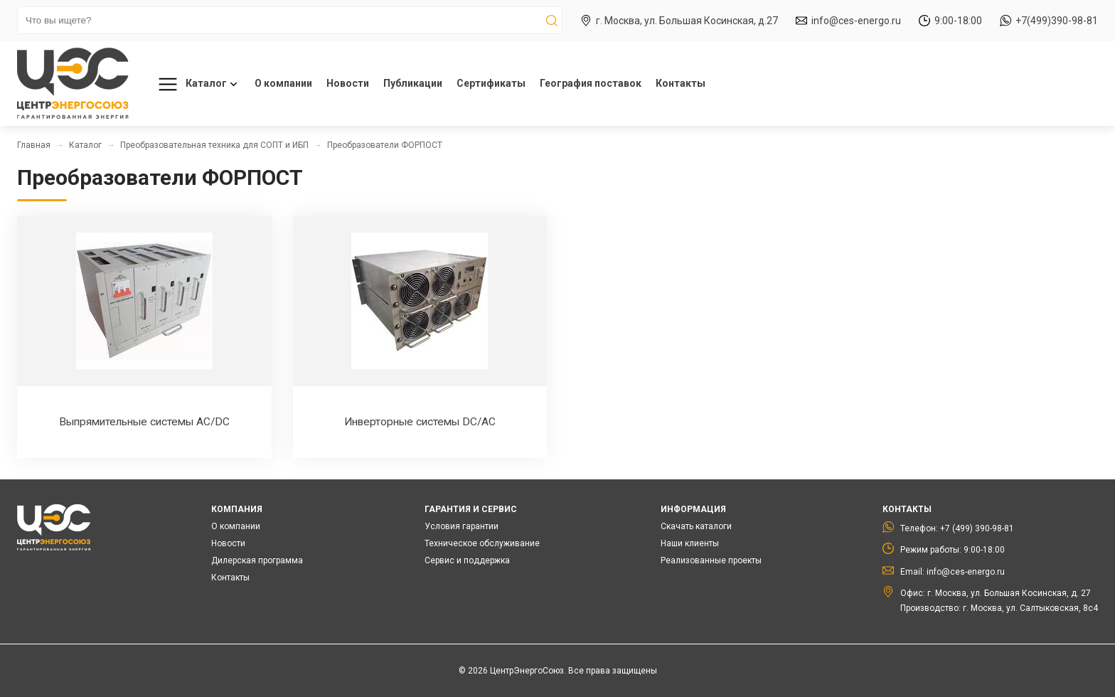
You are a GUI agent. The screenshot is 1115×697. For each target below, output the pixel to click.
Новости (347, 83)
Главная (33, 145)
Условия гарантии (461, 526)
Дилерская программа (257, 560)
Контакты (680, 83)
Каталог (195, 84)
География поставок (590, 83)
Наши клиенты (690, 543)
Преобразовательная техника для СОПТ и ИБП (214, 145)
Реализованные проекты (711, 560)
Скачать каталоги (696, 526)
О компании (283, 83)
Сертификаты (491, 83)
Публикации (412, 83)
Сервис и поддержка (467, 560)
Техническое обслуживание (482, 543)
